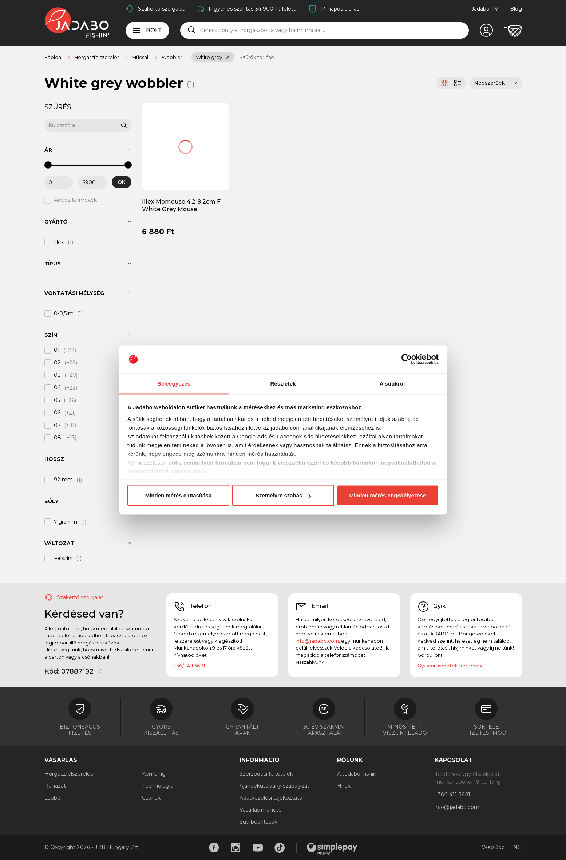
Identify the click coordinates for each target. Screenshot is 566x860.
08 (57, 437)
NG (517, 847)
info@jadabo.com (317, 641)
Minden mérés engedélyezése (387, 495)
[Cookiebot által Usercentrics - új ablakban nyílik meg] (407, 359)
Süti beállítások (258, 821)
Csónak (151, 797)
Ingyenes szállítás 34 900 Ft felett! (253, 8)
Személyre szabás (283, 495)
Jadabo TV (484, 8)
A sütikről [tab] (392, 383)
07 (57, 425)
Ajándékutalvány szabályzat (274, 785)
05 (57, 400)
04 (57, 387)
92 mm (63, 480)
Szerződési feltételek (266, 773)
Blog (516, 8)
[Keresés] (191, 30)
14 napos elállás (340, 8)
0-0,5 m (64, 313)
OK (122, 182)
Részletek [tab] (283, 383)
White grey (209, 57)
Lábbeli (53, 797)
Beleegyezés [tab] (173, 383)
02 (57, 362)
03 (57, 375)
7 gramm (65, 521)
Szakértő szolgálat (161, 8)
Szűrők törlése (257, 57)
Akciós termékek (75, 200)
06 (57, 413)
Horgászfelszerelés (68, 773)
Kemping (154, 773)
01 (57, 350)
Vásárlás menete (261, 809)
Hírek (344, 785)
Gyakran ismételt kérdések (450, 665)
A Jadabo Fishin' (357, 773)
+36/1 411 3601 (189, 665)
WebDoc (493, 847)
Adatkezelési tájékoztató (271, 797)
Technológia (157, 785)
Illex (59, 242)
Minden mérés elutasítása (178, 495)
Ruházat (55, 785)
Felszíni (63, 558)
